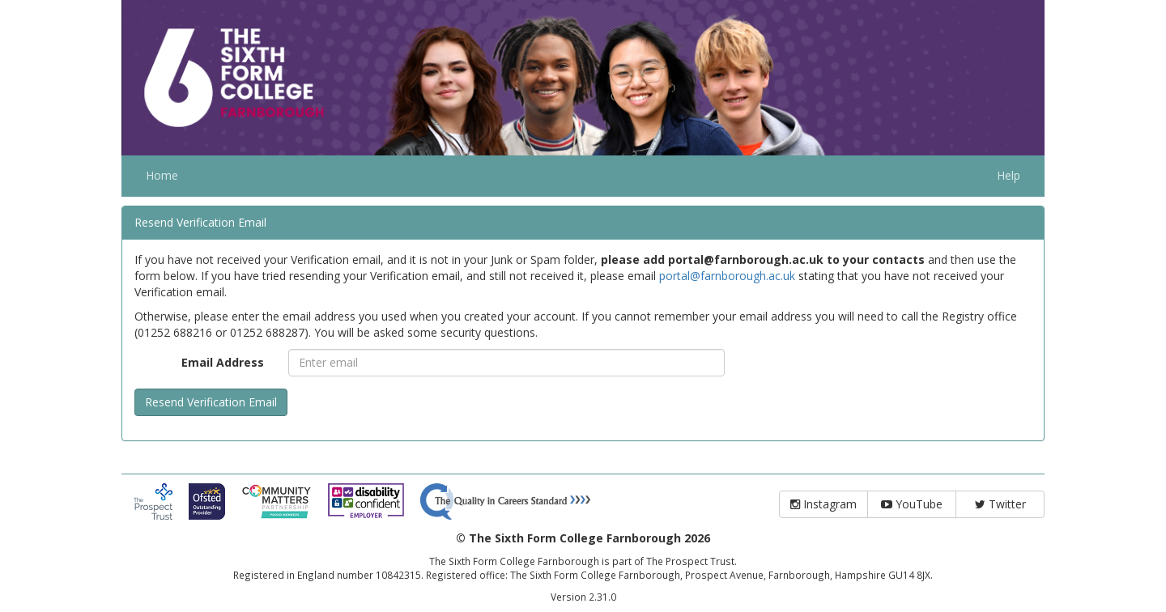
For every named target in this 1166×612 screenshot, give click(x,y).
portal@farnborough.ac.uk (727, 275)
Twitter (1000, 504)
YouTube (912, 504)
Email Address (222, 362)
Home (162, 175)
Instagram (823, 504)
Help (1008, 175)
